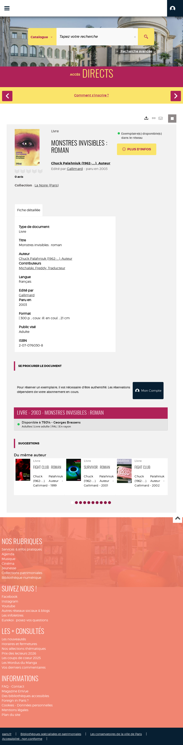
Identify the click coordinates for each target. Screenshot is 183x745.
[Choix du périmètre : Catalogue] (42, 36)
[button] (175, 8)
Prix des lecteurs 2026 (19, 653)
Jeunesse (9, 568)
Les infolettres (12, 615)
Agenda (8, 554)
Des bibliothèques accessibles (25, 696)
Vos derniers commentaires (24, 667)
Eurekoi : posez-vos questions (25, 620)
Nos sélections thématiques (24, 648)
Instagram (10, 601)
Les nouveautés (14, 639)
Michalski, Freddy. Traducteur (42, 268)
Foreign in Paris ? (15, 700)
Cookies (8, 705)
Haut (177, 518)
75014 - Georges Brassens (61, 422)
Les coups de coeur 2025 (21, 658)
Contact (17, 686)
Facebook (9, 596)
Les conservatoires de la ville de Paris (116, 734)
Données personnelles (35, 705)
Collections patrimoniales (22, 573)
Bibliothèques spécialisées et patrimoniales (50, 734)
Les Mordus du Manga (19, 662)
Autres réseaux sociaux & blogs (26, 610)
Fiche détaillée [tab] (28, 210)
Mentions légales (15, 710)
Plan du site (11, 715)
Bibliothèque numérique (21, 577)
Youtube (8, 606)
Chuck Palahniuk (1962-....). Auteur (81, 163)
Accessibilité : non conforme (22, 738)
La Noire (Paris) (47, 185)
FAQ (5, 686)
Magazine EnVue (15, 691)
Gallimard (75, 169)
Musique (8, 559)
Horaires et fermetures (19, 644)
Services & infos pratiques (22, 549)
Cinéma (8, 563)
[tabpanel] (65, 286)
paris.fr (6, 734)
